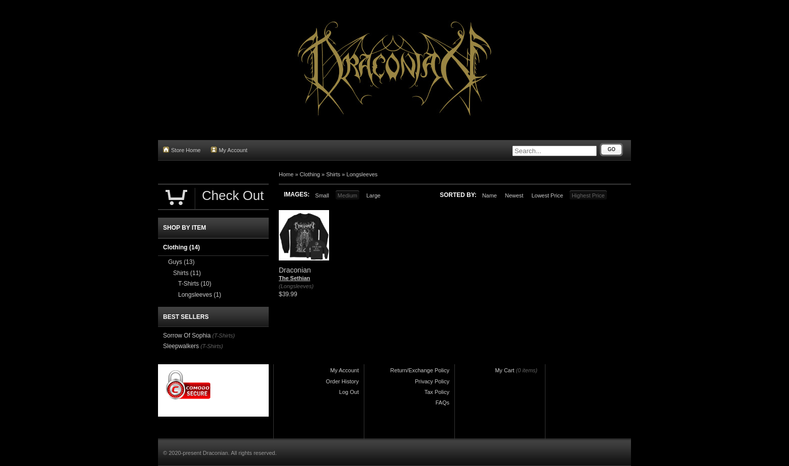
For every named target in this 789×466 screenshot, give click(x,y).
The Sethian (294, 278)
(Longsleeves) (296, 286)
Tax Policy (436, 392)
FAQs (442, 403)
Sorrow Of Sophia (187, 335)
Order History (342, 381)
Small (322, 195)
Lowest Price (547, 195)
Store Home (182, 150)
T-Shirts (194, 283)
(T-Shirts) (223, 335)
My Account (229, 150)
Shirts (333, 174)
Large (373, 195)
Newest (514, 195)
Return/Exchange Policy (419, 370)
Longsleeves (362, 174)
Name (489, 195)
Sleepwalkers (181, 346)
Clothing (310, 174)
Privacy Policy (432, 381)
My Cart (505, 370)
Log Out (349, 392)
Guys (181, 261)
